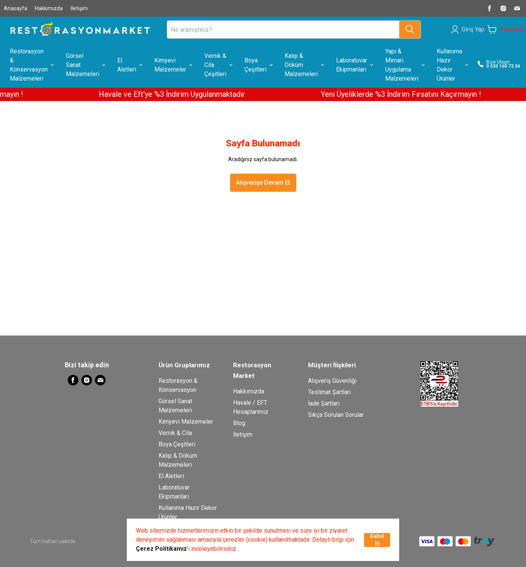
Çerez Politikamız (161, 548)
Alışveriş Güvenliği (332, 380)
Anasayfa (15, 8)
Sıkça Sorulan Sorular (336, 414)
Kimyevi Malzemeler (186, 421)
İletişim (79, 8)
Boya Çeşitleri (177, 444)
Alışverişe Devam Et (263, 182)
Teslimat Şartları (329, 392)
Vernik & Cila (175, 433)
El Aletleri (171, 476)
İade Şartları (323, 403)
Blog (239, 423)
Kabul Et (377, 540)
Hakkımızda (49, 8)
